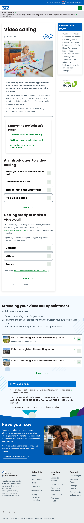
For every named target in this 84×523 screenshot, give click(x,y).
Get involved (36, 479)
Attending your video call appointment (22, 146)
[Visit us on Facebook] (4, 512)
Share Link (10, 37)
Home (4, 12)
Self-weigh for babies (71, 54)
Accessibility (36, 490)
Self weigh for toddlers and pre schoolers (69, 59)
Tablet (28, 264)
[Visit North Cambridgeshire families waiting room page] (43, 338)
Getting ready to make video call (26, 140)
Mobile (28, 256)
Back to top (28, 207)
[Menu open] (80, 8)
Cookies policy (57, 484)
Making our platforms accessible (36, 497)
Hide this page (53, 2)
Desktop (28, 248)
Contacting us (75, 475)
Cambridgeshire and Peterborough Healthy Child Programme (71, 37)
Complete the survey (14, 456)
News (33, 483)
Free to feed (67, 51)
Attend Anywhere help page (58, 390)
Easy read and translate (72, 2)
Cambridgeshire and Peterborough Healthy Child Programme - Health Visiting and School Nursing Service (38, 15)
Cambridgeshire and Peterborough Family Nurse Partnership (71, 45)
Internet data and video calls (28, 190)
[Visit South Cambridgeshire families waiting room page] (43, 361)
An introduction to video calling (26, 135)
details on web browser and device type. (30, 271)
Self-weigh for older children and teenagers (70, 68)
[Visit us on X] (15, 512)
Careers (34, 486)
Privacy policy (56, 494)
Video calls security (28, 182)
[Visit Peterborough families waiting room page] (43, 350)
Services (11, 12)
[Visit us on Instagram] (9, 512)
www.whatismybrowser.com (15, 230)
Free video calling (28, 198)
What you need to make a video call (28, 173)
